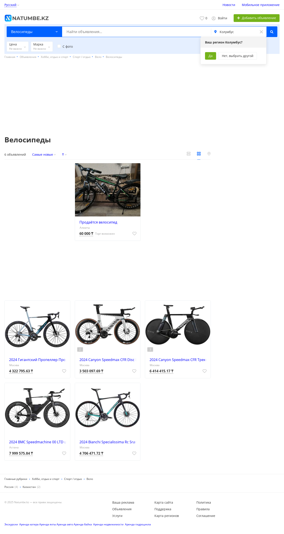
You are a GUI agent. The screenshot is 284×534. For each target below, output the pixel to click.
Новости (229, 5)
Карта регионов (166, 516)
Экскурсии (11, 524)
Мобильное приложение (261, 5)
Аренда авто (65, 524)
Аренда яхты (47, 524)
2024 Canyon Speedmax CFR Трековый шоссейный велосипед (179, 359)
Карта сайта (163, 502)
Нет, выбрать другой (237, 56)
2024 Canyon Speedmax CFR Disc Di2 (108, 359)
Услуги (117, 516)
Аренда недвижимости (108, 524)
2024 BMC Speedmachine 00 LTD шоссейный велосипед (38, 442)
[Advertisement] (142, 98)
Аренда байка (83, 524)
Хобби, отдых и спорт (45, 479)
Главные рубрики (15, 479)
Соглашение (205, 516)
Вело (90, 479)
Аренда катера (29, 524)
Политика (203, 502)
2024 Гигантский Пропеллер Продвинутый (38, 359)
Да (211, 56)
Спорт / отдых (73, 479)
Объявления (122, 509)
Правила (203, 509)
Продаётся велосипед (98, 222)
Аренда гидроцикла (138, 524)
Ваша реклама (123, 502)
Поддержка (162, 509)
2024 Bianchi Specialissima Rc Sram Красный (108, 442)
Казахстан (29, 487)
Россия (9, 487)
